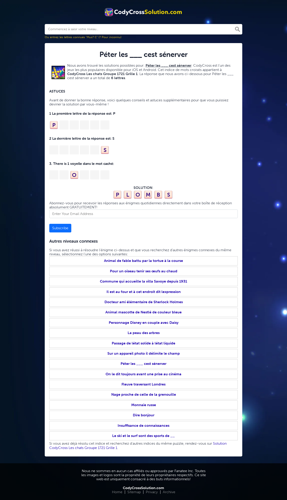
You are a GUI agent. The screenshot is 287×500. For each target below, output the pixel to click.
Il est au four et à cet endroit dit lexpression (143, 292)
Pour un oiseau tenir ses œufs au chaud (143, 271)
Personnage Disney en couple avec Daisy (143, 322)
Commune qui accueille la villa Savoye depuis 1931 (143, 281)
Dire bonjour (143, 415)
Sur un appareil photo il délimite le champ (143, 353)
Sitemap (134, 492)
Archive (169, 492)
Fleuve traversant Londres (143, 384)
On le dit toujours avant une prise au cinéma (143, 374)
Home (117, 492)
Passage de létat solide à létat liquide (143, 343)
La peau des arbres (144, 333)
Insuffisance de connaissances (143, 425)
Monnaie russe (143, 405)
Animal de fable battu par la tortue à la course (143, 261)
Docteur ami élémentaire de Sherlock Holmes (143, 302)
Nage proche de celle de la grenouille (143, 394)
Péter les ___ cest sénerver (143, 363)
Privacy (152, 492)
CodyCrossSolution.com (143, 488)
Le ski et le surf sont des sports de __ (143, 436)
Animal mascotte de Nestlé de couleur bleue (143, 312)
